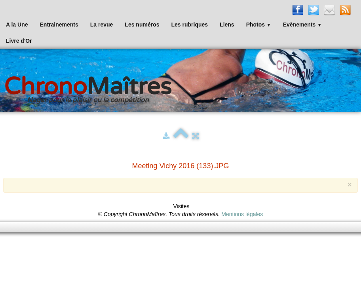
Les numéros (142, 24)
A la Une (17, 24)
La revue (101, 24)
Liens (227, 24)
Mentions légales (242, 214)
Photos (258, 24)
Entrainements (59, 24)
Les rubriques (189, 24)
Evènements (302, 24)
